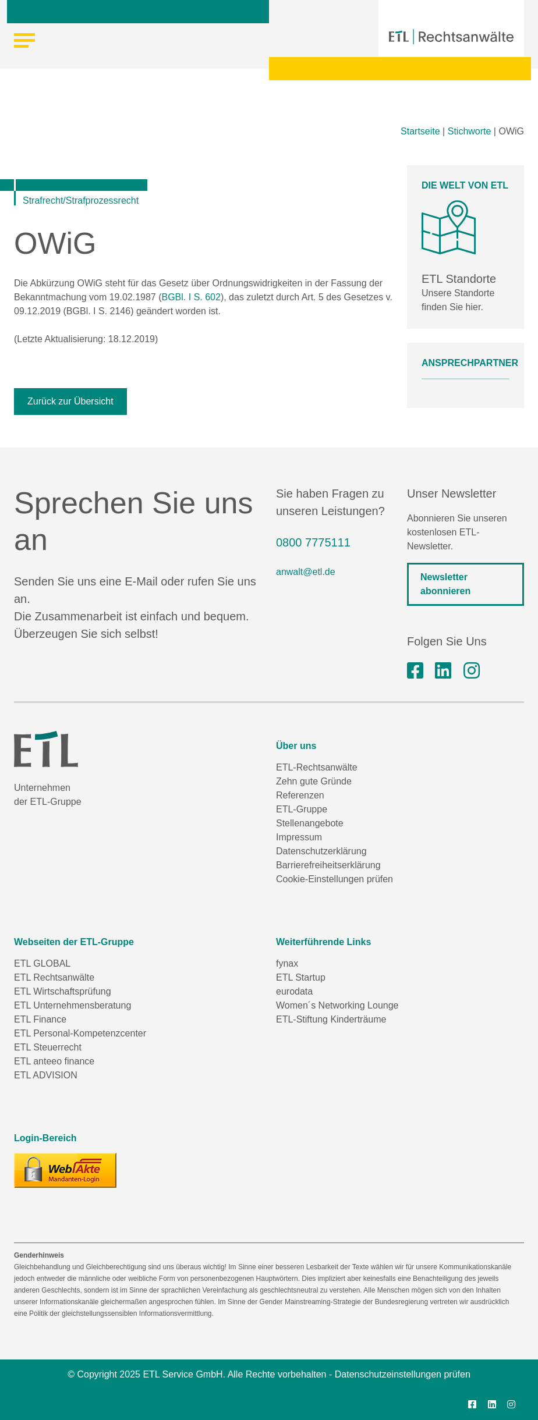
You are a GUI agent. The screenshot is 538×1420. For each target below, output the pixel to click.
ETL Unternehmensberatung (72, 1005)
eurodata (294, 991)
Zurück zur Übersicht (70, 401)
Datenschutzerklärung (321, 851)
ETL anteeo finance (54, 1061)
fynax (287, 963)
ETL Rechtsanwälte (54, 977)
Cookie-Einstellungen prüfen (334, 879)
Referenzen (300, 795)
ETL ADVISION (45, 1075)
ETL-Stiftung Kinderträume (331, 1019)
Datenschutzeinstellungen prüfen (402, 1374)
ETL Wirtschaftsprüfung (62, 991)
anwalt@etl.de (305, 572)
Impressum (299, 837)
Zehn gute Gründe (314, 781)
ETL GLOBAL (42, 963)
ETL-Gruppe (301, 809)
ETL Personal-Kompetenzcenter (80, 1033)
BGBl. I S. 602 (191, 297)
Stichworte (469, 131)
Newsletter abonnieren (445, 584)
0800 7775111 (313, 542)
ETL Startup (300, 977)
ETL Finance (40, 1019)
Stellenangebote (310, 823)
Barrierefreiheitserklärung (328, 865)
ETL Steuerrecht (48, 1047)
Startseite (420, 131)
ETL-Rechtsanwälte (317, 767)
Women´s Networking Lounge (337, 1005)
